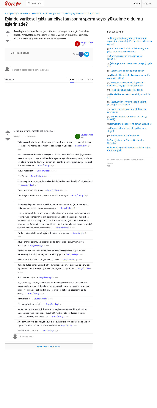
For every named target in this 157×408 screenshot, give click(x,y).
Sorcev (23, 4)
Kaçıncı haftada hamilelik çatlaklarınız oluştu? (127, 130)
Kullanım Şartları (137, 159)
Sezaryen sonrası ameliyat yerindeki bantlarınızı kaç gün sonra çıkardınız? (126, 84)
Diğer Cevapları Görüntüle (48, 347)
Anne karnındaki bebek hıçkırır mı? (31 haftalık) (127, 118)
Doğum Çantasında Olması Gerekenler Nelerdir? (125, 142)
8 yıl (82, 45)
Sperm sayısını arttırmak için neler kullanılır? (125, 57)
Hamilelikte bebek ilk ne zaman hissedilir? (130, 124)
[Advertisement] (49, 107)
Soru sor (136, 3)
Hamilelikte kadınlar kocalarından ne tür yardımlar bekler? (128, 76)
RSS (108, 166)
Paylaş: (17, 136)
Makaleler (111, 159)
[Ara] (35, 3)
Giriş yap (147, 3)
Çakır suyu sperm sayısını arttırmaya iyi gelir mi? (129, 65)
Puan (90, 80)
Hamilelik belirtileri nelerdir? (125, 136)
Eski (72, 80)
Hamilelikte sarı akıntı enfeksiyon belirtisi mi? (129, 96)
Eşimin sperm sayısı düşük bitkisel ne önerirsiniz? (126, 110)
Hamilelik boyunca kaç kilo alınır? (127, 90)
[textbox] (52, 70)
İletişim (110, 163)
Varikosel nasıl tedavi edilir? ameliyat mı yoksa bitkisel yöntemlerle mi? (128, 50)
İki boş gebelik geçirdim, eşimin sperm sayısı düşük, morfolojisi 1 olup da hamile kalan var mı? (129, 41)
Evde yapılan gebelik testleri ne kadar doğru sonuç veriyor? (128, 149)
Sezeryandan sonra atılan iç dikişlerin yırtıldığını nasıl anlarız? (126, 103)
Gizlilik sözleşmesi (123, 159)
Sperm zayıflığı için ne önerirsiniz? (127, 71)
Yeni (80, 80)
